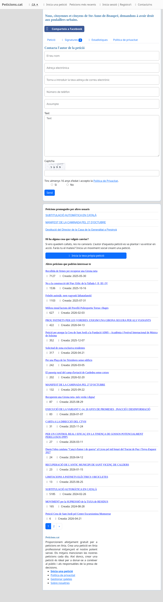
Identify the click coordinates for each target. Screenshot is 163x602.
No (72, 185)
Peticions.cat (12, 4)
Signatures (71, 40)
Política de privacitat (125, 40)
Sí (56, 185)
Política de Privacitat (105, 181)
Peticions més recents (83, 4)
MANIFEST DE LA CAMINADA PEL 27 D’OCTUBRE (75, 222)
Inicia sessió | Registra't (115, 4)
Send (50, 192)
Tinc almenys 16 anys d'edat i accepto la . (81, 181)
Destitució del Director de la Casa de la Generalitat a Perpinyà (81, 229)
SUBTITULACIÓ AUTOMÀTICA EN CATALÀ (71, 215)
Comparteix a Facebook (63, 29)
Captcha (49, 161)
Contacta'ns (143, 4)
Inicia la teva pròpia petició (86, 255)
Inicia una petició (54, 4)
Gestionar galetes (61, 579)
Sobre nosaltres (60, 583)
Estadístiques (98, 40)
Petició (51, 40)
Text (46, 113)
